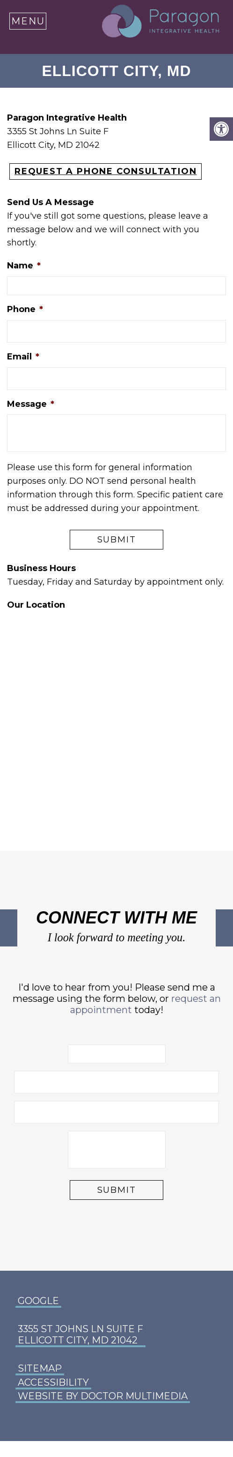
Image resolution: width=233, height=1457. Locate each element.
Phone (25, 309)
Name (24, 265)
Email (23, 356)
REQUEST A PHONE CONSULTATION (106, 171)
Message (30, 404)
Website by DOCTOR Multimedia (103, 1396)
